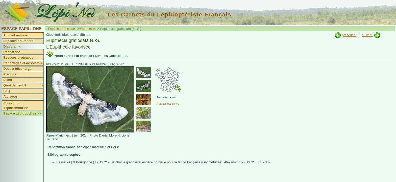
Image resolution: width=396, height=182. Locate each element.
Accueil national (16, 35)
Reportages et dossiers (23, 63)
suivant (367, 35)
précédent (349, 35)
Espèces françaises (62, 29)
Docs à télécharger (18, 69)
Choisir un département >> (15, 105)
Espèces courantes (18, 41)
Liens (7, 80)
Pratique (9, 74)
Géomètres (88, 29)
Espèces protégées (18, 57)
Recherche (11, 52)
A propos (10, 96)
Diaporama (11, 46)
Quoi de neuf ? (23, 85)
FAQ (6, 91)
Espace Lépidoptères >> (22, 113)
